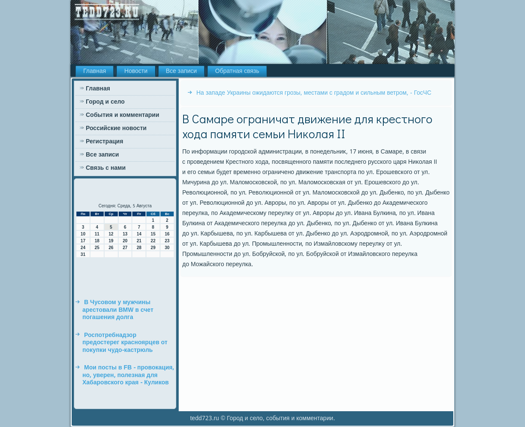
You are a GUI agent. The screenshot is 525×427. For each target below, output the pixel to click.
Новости (135, 71)
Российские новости (116, 128)
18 (97, 240)
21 (139, 240)
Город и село (105, 102)
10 (83, 234)
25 (97, 247)
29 (153, 247)
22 (153, 240)
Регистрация (104, 142)
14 (139, 234)
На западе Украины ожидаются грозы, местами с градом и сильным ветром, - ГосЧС (314, 93)
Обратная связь (237, 71)
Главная (94, 71)
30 (167, 247)
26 (111, 247)
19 (111, 240)
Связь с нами (105, 168)
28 (139, 247)
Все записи (181, 71)
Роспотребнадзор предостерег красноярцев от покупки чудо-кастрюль (124, 342)
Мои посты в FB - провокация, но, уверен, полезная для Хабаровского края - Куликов (128, 375)
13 (124, 234)
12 (111, 234)
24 (83, 247)
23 (167, 240)
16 (167, 234)
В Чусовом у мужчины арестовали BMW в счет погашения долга (117, 309)
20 (124, 240)
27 (124, 247)
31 (83, 254)
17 (83, 240)
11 (97, 234)
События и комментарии (122, 115)
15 (153, 234)
